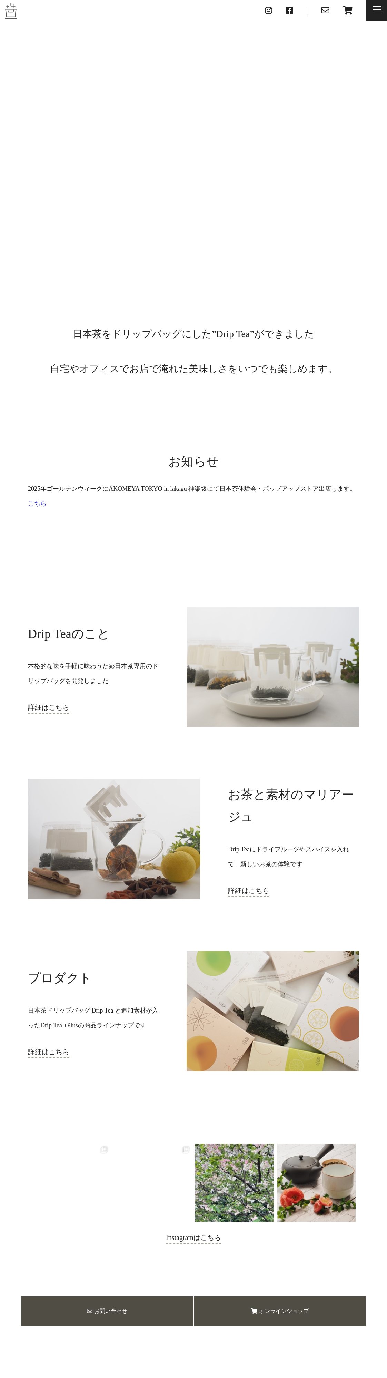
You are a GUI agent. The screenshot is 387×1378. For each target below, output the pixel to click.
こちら (37, 503)
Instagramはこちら (193, 1237)
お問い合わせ (107, 1311)
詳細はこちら (48, 707)
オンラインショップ (280, 1311)
